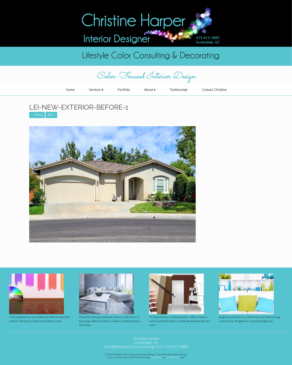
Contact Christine (214, 90)
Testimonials (179, 90)
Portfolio (123, 90)
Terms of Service (172, 357)
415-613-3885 (176, 346)
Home (70, 90)
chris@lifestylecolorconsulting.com (132, 346)
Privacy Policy (156, 357)
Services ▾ (96, 90)
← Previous (37, 114)
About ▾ (149, 90)
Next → (51, 114)
